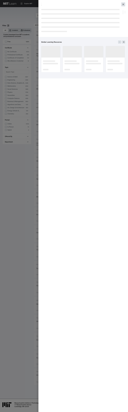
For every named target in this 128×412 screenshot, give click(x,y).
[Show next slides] (123, 42)
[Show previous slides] (119, 42)
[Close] (123, 4)
